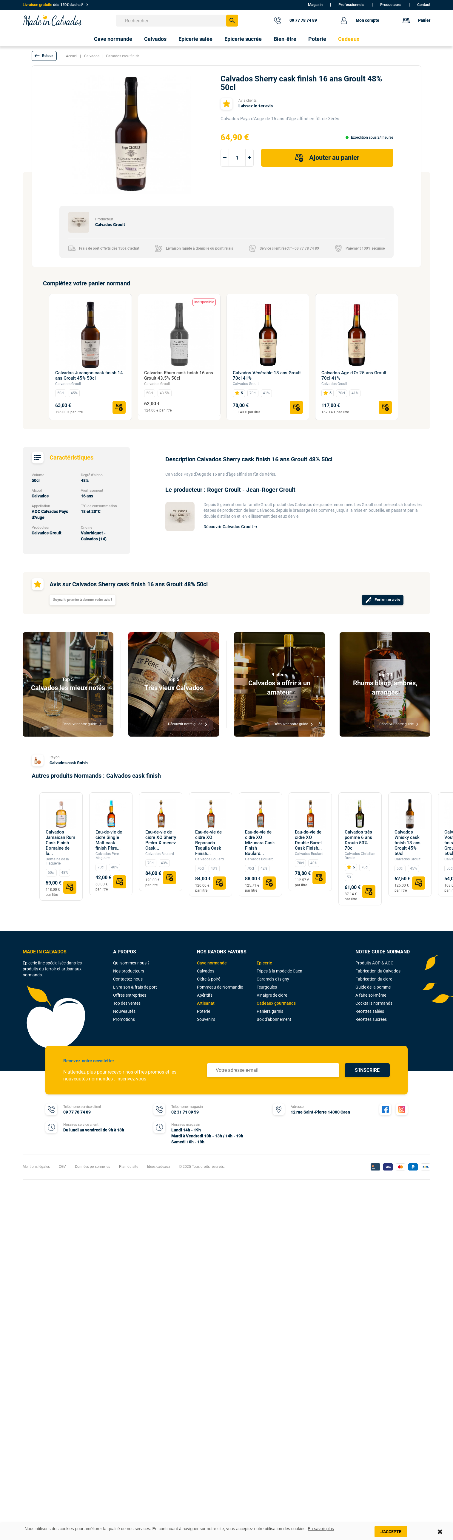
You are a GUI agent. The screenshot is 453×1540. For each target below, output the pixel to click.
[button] (44, 56)
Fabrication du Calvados (377, 971)
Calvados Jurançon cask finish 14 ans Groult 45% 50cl (89, 375)
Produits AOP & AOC (374, 963)
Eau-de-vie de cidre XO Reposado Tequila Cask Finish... (208, 842)
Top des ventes (127, 1003)
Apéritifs (204, 995)
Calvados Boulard (159, 854)
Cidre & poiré (208, 979)
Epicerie (264, 963)
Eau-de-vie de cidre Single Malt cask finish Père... (108, 840)
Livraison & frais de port (135, 987)
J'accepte (390, 1531)
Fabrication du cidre (373, 979)
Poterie (203, 1011)
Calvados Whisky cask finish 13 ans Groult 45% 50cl (407, 842)
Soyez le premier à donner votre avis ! (82, 600)
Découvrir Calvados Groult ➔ (231, 526)
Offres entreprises (129, 995)
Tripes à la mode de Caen (279, 971)
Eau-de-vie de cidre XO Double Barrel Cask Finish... (308, 840)
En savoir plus (321, 1528)
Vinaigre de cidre (272, 995)
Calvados (205, 971)
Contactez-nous (128, 979)
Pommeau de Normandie (220, 987)
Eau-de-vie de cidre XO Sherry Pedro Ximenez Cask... (160, 840)
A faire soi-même (370, 995)
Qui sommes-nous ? (131, 963)
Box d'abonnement (274, 1019)
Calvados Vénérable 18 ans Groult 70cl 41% (267, 375)
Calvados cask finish (69, 762)
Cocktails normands (373, 1003)
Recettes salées (369, 1011)
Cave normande (212, 963)
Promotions (124, 1019)
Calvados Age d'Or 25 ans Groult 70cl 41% (353, 375)
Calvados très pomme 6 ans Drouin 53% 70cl (358, 840)
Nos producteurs (128, 971)
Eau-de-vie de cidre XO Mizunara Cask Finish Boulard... (260, 842)
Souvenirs (206, 1019)
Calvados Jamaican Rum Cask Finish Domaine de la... (60, 842)
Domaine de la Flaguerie (57, 861)
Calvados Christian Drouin (360, 856)
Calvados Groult (68, 384)
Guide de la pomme (373, 987)
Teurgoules (267, 987)
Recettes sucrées (371, 1019)
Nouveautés (124, 1011)
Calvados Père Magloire (107, 856)
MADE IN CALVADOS (45, 952)
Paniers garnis (270, 1011)
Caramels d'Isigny (273, 979)
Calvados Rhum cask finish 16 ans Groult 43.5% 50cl (178, 375)
